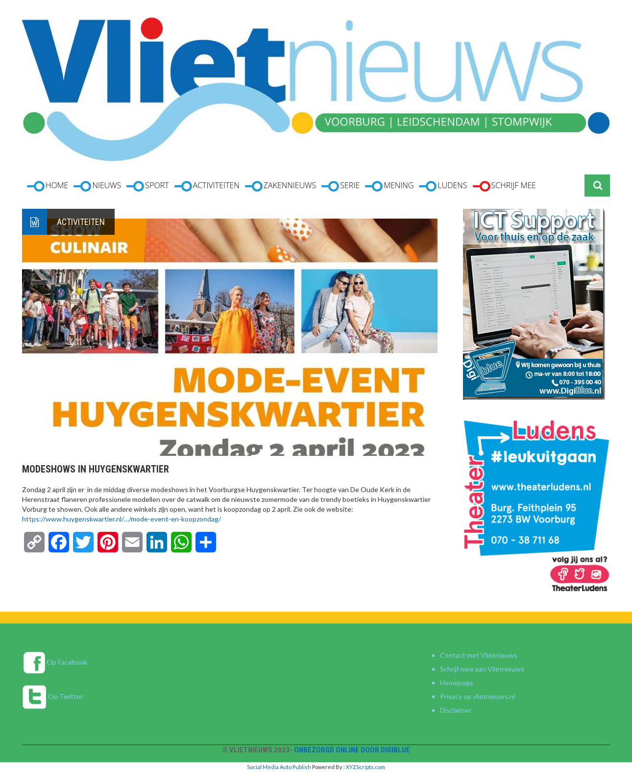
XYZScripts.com (365, 767)
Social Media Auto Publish (279, 767)
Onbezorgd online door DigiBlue (352, 750)
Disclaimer (455, 710)
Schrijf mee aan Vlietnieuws (482, 669)
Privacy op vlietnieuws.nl (477, 696)
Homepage (456, 682)
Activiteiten (81, 222)
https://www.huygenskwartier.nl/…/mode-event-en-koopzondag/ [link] (121, 519)
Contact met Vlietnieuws (478, 655)
